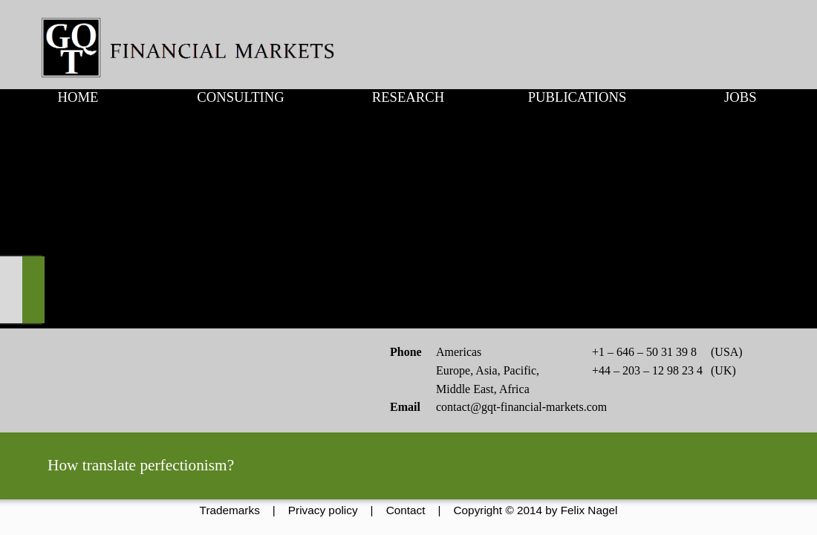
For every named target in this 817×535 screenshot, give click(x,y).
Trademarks (230, 510)
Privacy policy (323, 510)
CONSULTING (240, 97)
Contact (406, 510)
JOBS (740, 97)
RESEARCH (408, 97)
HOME (77, 97)
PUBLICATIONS (577, 97)
